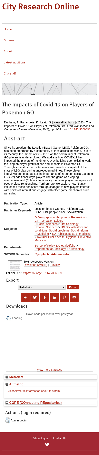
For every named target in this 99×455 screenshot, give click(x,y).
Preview (55, 264)
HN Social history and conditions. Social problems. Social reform (61, 229)
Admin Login (40, 438)
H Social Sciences (46, 224)
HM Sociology (69, 224)
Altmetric (14, 384)
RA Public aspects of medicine (71, 233)
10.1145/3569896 (79, 129)
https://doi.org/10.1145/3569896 (43, 273)
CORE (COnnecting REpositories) (34, 402)
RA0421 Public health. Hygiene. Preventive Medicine (63, 238)
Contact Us (59, 438)
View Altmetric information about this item (34, 391)
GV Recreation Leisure (48, 220)
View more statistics (49, 369)
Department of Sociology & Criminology (59, 249)
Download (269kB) (35, 264)
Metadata (14, 377)
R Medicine (41, 233)
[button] (7, 421)
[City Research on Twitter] (47, 444)
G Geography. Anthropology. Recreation (59, 217)
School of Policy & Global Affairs (54, 245)
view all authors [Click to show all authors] (64, 122)
